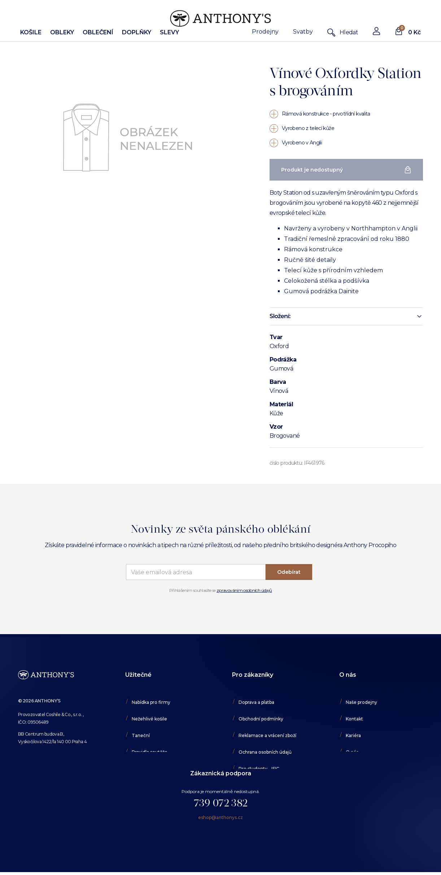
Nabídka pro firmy (151, 702)
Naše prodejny (361, 702)
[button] (346, 316)
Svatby (303, 31)
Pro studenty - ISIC (259, 768)
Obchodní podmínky (261, 719)
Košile (31, 32)
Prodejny (265, 31)
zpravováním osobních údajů (244, 590)
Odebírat (289, 572)
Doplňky (136, 32)
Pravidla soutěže (149, 752)
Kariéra (353, 735)
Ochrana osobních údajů (265, 752)
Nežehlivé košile (149, 719)
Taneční (141, 735)
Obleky (62, 32)
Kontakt (354, 719)
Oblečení (98, 32)
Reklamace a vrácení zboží (267, 735)
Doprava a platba (256, 702)
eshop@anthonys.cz (220, 821)
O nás (352, 752)
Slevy (169, 32)
